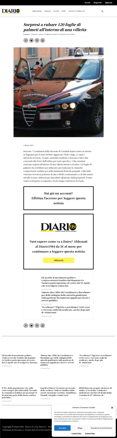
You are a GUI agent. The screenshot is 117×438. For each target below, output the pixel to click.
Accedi (87, 3)
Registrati (98, 3)
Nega (80, 428)
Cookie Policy (76, 433)
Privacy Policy (90, 433)
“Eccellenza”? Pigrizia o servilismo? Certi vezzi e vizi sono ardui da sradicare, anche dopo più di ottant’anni (65, 310)
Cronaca (26, 34)
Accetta (62, 428)
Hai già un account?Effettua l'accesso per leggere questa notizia (58, 198)
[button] (112, 407)
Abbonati (108, 3)
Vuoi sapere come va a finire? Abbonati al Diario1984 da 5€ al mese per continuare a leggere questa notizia (58, 246)
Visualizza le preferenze (101, 428)
